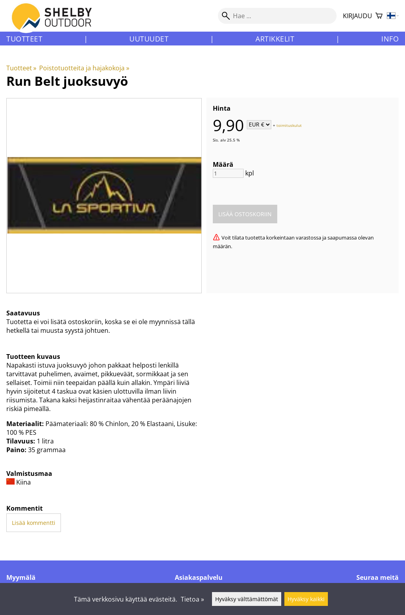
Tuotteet (24, 38)
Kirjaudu (357, 15)
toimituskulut (289, 125)
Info (390, 38)
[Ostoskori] (378, 16)
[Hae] (277, 16)
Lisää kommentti (33, 522)
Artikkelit (274, 38)
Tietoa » (192, 599)
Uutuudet (148, 38)
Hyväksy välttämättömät (246, 599)
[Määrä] (228, 173)
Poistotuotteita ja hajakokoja (84, 68)
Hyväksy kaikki (306, 599)
